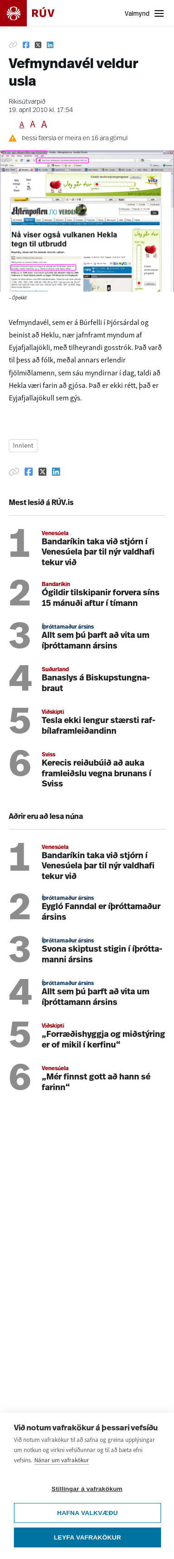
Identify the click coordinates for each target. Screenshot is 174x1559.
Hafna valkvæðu (87, 1512)
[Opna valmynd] (145, 13)
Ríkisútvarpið (27, 102)
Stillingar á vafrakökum (87, 1488)
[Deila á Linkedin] (50, 45)
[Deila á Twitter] (38, 45)
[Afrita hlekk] (13, 45)
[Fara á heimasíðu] (35, 13)
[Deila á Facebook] (26, 45)
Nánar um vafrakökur (61, 1460)
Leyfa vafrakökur (87, 1537)
